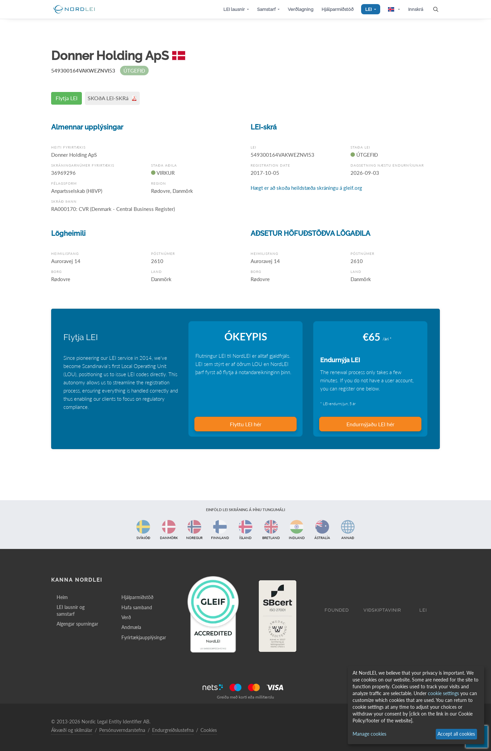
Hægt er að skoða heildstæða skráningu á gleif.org (306, 188)
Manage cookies (369, 734)
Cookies (208, 730)
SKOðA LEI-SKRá (112, 98)
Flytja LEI (66, 98)
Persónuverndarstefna (122, 730)
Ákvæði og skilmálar (71, 730)
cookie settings (443, 693)
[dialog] (416, 705)
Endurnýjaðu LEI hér (370, 424)
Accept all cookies (456, 734)
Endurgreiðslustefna (173, 730)
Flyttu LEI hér (246, 424)
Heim (62, 597)
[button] (236, 9)
